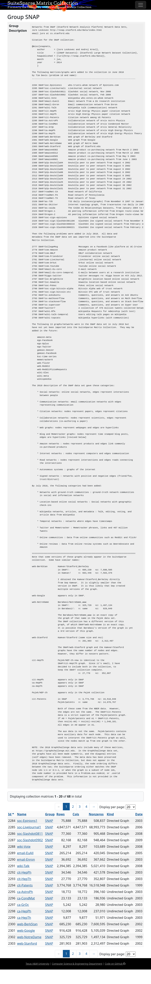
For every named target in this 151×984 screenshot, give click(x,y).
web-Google (26, 930)
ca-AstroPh (25, 892)
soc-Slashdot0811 (30, 833)
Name (21, 814)
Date (139, 814)
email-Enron (26, 859)
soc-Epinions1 (27, 821)
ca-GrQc (23, 905)
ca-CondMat (26, 898)
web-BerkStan (27, 924)
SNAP (49, 821)
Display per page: (112, 807)
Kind (110, 814)
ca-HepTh (24, 917)
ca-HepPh (24, 911)
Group (50, 814)
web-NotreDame (29, 937)
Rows (60, 814)
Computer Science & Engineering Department (77, 963)
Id (11, 814)
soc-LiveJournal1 (29, 827)
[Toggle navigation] (140, 5)
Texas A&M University (37, 963)
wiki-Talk (23, 866)
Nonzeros (96, 814)
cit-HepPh (24, 872)
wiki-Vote (23, 846)
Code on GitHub (115, 963)
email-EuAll (25, 853)
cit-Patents (25, 885)
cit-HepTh (24, 879)
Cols (76, 814)
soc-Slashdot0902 (30, 840)
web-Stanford (27, 943)
